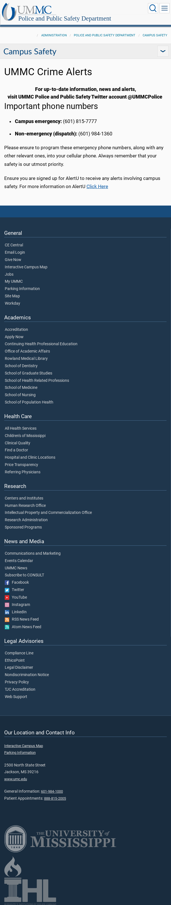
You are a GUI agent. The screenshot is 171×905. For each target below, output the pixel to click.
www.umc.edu (15, 779)
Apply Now (14, 337)
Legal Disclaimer (19, 667)
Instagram (17, 605)
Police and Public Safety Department (64, 18)
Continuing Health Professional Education (41, 344)
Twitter (14, 590)
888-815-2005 (55, 798)
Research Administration (26, 520)
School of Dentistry (21, 366)
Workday (12, 303)
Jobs (9, 274)
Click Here (97, 186)
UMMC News (16, 568)
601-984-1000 (52, 791)
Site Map (12, 296)
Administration (54, 35)
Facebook (17, 582)
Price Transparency (21, 465)
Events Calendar (19, 561)
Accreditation (16, 329)
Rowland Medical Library (26, 358)
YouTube (16, 597)
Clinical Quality (17, 443)
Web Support (16, 697)
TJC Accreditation (20, 689)
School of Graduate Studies (28, 373)
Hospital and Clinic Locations (30, 457)
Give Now (13, 260)
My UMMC (14, 281)
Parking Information (22, 289)
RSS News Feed (22, 619)
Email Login (15, 252)
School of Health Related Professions (37, 380)
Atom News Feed (23, 627)
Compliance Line (19, 653)
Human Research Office (25, 505)
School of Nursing (20, 395)
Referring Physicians (22, 472)
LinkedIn (16, 612)
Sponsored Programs (23, 527)
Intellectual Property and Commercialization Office (48, 513)
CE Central (14, 245)
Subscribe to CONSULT (24, 575)
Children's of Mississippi (25, 436)
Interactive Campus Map (26, 267)
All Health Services (21, 428)
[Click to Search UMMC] (153, 8)
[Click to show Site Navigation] (164, 8)
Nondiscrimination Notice (27, 675)
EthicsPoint (15, 660)
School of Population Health (29, 402)
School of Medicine (21, 387)
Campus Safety (155, 35)
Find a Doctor (16, 450)
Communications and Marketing (33, 553)
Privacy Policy (17, 682)
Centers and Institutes (24, 498)
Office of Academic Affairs (27, 351)
